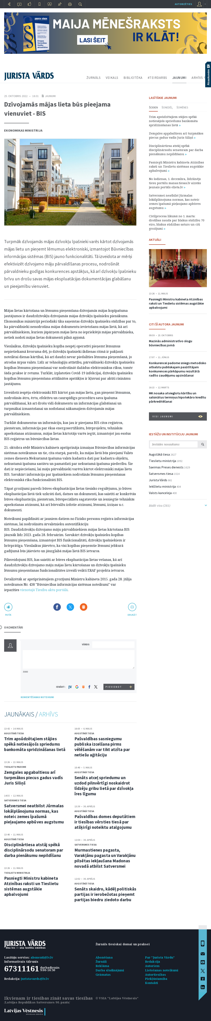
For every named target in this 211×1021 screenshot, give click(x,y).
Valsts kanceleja (160, 493)
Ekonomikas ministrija (23, 130)
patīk (8, 614)
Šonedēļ (167, 107)
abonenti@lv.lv (42, 957)
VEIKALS (112, 78)
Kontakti (151, 983)
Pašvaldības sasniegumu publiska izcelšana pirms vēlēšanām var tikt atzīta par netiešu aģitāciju (102, 747)
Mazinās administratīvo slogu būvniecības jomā (170, 343)
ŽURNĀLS (93, 78)
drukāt (132, 614)
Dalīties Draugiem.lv (83, 607)
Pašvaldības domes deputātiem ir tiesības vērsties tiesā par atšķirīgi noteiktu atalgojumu (104, 822)
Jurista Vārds (158, 480)
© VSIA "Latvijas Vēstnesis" (117, 998)
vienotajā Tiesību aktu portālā (44, 590)
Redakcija (152, 961)
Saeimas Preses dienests (166, 467)
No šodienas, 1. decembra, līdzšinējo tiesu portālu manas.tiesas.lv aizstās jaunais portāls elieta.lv (175, 183)
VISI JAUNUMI (177, 416)
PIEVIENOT (114, 686)
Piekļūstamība (156, 979)
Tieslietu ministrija (17, 872)
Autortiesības (155, 975)
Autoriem (152, 966)
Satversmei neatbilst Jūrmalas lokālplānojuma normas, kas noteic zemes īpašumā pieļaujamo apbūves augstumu (34, 814)
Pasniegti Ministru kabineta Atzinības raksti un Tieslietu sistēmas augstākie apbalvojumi (31, 886)
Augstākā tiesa (14, 733)
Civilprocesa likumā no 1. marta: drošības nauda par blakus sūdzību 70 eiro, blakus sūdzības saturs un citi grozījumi (176, 222)
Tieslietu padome (15, 766)
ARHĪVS (197, 78)
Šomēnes (182, 107)
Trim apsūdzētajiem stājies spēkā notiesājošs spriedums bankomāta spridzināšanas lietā (34, 744)
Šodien (153, 107)
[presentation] (114, 676)
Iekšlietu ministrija (162, 486)
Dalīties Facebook (57, 607)
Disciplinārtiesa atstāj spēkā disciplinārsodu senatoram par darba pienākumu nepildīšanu (33, 850)
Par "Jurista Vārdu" (160, 957)
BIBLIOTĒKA (133, 78)
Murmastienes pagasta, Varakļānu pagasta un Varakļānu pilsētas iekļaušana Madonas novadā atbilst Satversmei (105, 858)
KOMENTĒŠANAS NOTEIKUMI (37, 697)
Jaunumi (50, 96)
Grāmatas (103, 975)
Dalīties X (70, 607)
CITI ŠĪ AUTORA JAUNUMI (166, 324)
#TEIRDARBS (157, 78)
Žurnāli (101, 961)
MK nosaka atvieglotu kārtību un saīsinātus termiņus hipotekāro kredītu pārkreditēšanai (177, 397)
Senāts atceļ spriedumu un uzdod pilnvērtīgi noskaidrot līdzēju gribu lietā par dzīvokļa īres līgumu (103, 786)
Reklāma (102, 966)
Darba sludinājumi (110, 970)
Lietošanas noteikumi (162, 970)
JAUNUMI (179, 78)
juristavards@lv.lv (35, 979)
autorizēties (183, 4)
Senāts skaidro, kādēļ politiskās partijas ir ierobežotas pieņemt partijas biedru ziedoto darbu (105, 894)
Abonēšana (104, 957)
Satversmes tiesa (15, 800)
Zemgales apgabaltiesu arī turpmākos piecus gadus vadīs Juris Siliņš (33, 777)
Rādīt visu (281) (178, 506)
